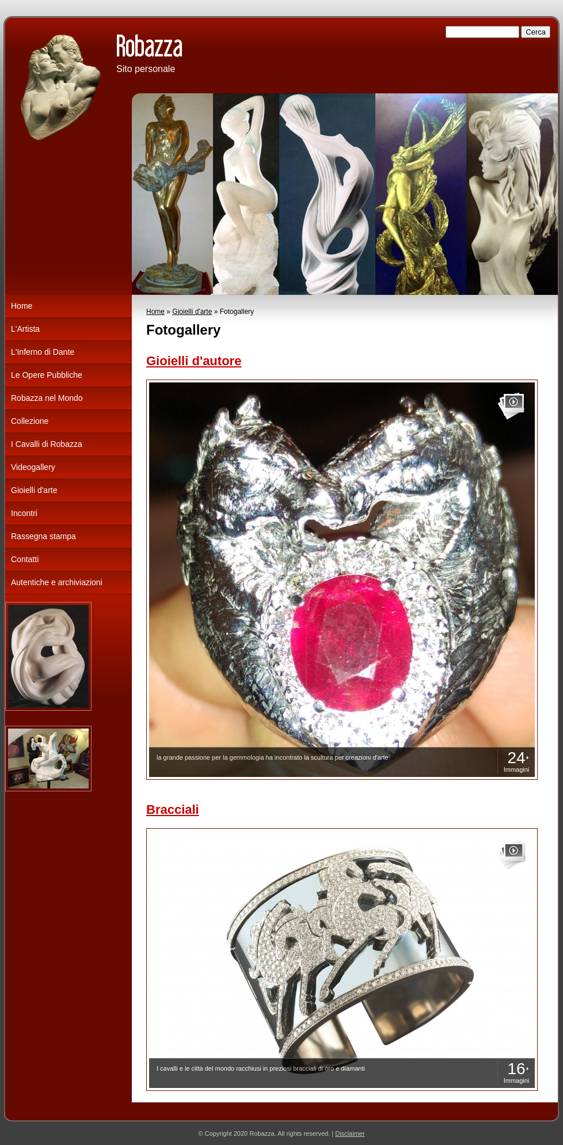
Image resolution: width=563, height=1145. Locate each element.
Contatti (25, 559)
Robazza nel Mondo (47, 398)
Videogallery (33, 467)
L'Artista (25, 328)
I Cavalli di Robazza (46, 444)
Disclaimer (349, 1133)
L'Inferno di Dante (42, 352)
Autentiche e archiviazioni (56, 582)
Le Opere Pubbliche (46, 375)
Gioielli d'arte (192, 312)
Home (155, 312)
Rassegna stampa (43, 536)
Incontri (24, 513)
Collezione (29, 421)
